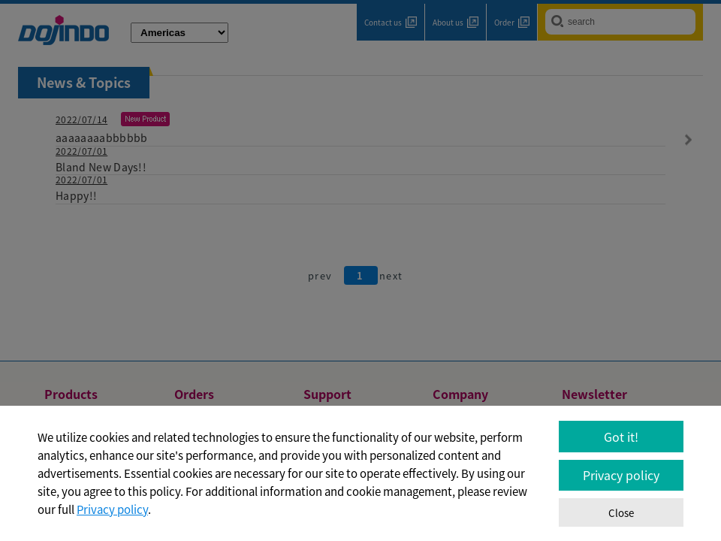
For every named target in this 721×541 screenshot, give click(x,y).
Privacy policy (112, 509)
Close (621, 513)
